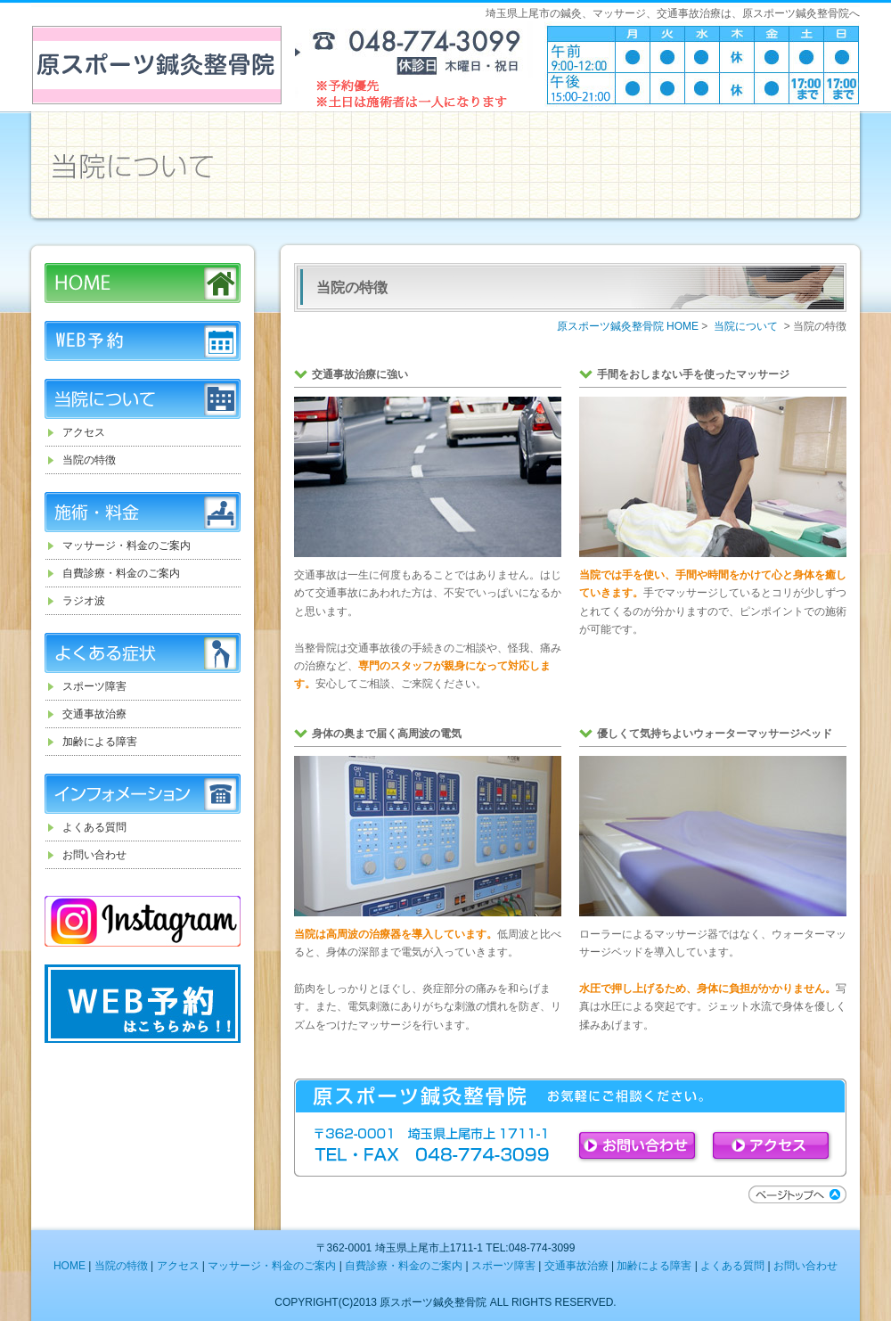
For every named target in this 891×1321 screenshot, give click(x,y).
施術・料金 (143, 512)
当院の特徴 (89, 460)
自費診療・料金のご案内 (121, 573)
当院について (143, 399)
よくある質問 (94, 827)
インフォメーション (143, 794)
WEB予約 (143, 341)
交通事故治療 (94, 714)
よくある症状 (143, 653)
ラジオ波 (83, 601)
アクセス (83, 432)
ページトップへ (797, 1194)
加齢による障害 (99, 741)
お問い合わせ (94, 855)
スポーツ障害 (94, 686)
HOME (143, 283)
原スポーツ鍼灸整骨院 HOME (628, 326)
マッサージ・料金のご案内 (126, 545)
